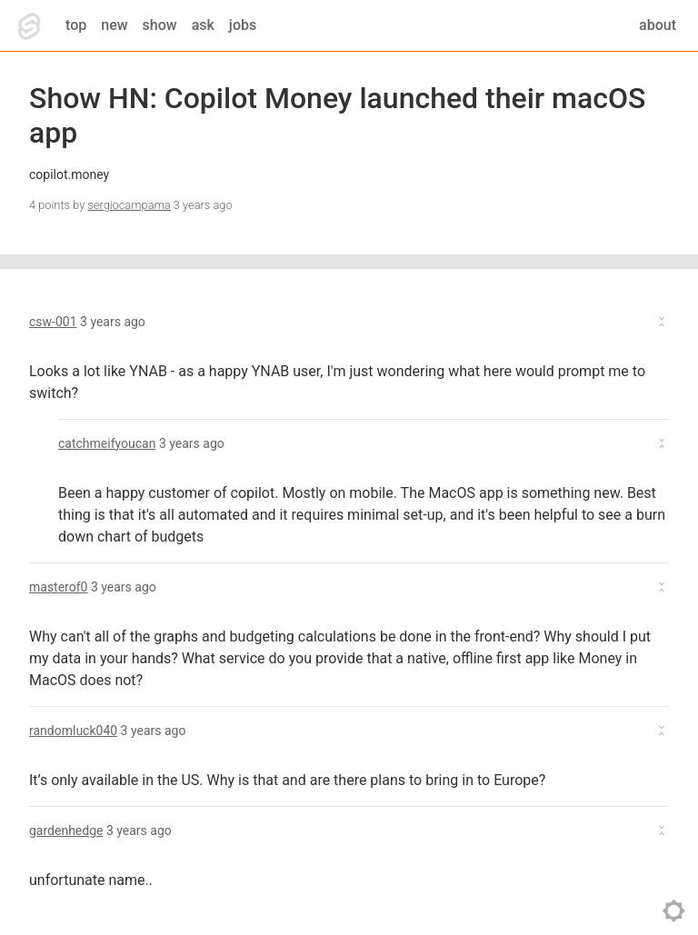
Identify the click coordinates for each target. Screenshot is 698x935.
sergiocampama (128, 205)
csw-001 (53, 321)
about (657, 25)
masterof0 (58, 587)
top (75, 25)
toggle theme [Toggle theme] (674, 911)
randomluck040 (73, 730)
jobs (242, 25)
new (114, 25)
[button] (349, 322)
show (160, 25)
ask (203, 25)
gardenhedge (66, 830)
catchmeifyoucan (106, 443)
